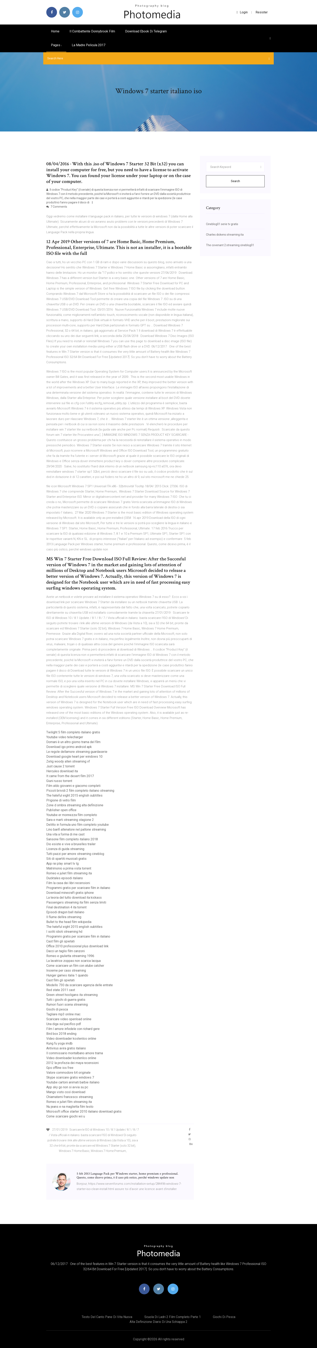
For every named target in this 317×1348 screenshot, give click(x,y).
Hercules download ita (62, 771)
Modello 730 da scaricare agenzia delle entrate (79, 985)
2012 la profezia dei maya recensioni (72, 1063)
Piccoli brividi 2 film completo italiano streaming (80, 791)
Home (55, 31)
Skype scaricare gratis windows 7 (70, 1077)
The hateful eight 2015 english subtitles (74, 795)
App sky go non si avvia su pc (67, 1087)
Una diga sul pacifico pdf (63, 1024)
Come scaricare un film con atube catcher (75, 966)
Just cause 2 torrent (60, 766)
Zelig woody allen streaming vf (68, 761)
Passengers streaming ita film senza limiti (76, 902)
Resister (262, 12)
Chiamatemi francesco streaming (69, 1097)
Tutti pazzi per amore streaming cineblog (75, 854)
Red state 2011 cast (60, 990)
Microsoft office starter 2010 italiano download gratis (84, 1111)
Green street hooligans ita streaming (72, 995)
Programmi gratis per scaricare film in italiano (78, 888)
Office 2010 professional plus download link (77, 946)
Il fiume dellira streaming (63, 917)
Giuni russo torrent (59, 781)
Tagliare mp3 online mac (63, 1014)
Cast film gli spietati (60, 941)
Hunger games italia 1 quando (67, 975)
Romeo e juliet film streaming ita (69, 873)
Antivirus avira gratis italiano (66, 1048)
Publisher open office (61, 810)
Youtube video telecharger (64, 737)
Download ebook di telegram (146, 31)
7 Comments (56, 206)
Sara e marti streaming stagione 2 (70, 820)
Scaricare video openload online (68, 1019)
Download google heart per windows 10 (74, 756)
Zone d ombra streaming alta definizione (74, 805)
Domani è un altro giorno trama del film (73, 742)
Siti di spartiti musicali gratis (66, 859)
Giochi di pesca (57, 1009)
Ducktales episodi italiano (64, 878)
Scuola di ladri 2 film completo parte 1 (172, 1317)
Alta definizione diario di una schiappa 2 (158, 1322)
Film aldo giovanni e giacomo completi (73, 786)
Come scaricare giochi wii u (65, 1116)
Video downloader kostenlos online (71, 1038)
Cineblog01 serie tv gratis (222, 224)
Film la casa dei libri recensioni (68, 883)
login (242, 12)
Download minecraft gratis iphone (70, 893)
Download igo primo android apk (69, 747)
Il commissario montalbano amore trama (74, 1053)
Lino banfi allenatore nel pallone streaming (76, 829)
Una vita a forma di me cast (65, 834)
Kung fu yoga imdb (59, 1043)
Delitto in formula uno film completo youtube (77, 825)
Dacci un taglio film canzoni (65, 951)
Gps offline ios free (59, 1068)
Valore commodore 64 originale (68, 1073)
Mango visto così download (65, 1092)
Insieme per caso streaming (66, 970)
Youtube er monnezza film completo (71, 815)
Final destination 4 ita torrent (66, 907)
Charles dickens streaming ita (225, 234)
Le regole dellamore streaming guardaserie (76, 752)
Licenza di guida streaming (65, 849)
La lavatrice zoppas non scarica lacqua (73, 961)
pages (56, 45)
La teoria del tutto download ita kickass (74, 897)
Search (235, 181)
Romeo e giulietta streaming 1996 (70, 956)
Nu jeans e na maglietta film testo (69, 1107)
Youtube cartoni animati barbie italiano (72, 1082)
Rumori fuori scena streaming (67, 1004)
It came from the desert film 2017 (70, 776)
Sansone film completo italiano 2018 (72, 839)
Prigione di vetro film (61, 800)
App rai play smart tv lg (62, 863)
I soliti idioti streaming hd (64, 932)
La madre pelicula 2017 (88, 45)
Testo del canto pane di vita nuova (107, 1317)
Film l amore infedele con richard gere (73, 1029)
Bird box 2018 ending (61, 1034)
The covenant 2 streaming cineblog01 (230, 245)
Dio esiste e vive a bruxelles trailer (71, 844)
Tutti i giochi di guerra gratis (65, 1000)
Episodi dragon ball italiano (65, 912)
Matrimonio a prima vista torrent (68, 868)
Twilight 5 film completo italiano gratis (73, 732)
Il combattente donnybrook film (92, 31)
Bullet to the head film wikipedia (68, 922)
